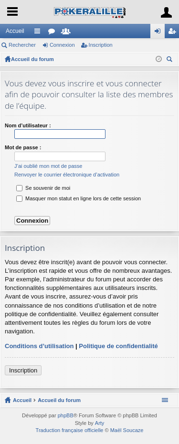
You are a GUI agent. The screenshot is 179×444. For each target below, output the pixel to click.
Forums (53, 33)
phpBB (66, 415)
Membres (68, 33)
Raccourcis (39, 33)
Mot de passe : (23, 147)
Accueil (15, 31)
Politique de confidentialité (118, 346)
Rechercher (22, 45)
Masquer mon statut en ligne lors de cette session (78, 198)
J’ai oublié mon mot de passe (48, 166)
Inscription (101, 45)
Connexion (62, 45)
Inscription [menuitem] (174, 33)
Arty (100, 423)
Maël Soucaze (127, 430)
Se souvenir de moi (43, 188)
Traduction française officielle (70, 430)
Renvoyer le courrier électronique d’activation (66, 174)
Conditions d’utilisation (39, 346)
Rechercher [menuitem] (170, 60)
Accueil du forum (32, 59)
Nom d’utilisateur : (28, 125)
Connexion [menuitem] (160, 33)
